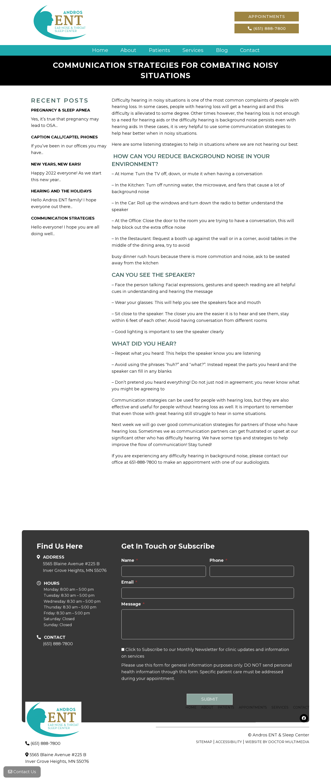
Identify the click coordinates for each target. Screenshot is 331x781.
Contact (250, 50)
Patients (159, 50)
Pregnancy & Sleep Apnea (60, 110)
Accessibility (229, 742)
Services (193, 50)
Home (100, 50)
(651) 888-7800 (267, 28)
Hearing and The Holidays (61, 191)
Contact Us (22, 771)
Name (129, 669)
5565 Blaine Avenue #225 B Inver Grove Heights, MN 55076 (75, 676)
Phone (218, 669)
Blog (222, 50)
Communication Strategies (62, 218)
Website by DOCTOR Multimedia (277, 742)
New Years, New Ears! (56, 164)
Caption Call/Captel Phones (64, 137)
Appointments (266, 16)
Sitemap (204, 742)
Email (129, 690)
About (128, 50)
